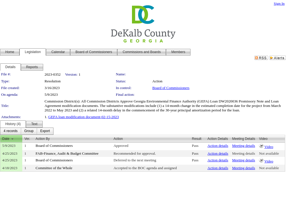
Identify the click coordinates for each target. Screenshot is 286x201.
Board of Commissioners (170, 88)
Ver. (27, 139)
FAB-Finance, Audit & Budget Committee (67, 153)
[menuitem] (10, 131)
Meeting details (243, 145)
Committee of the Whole (54, 168)
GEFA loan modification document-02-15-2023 (83, 117)
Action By (43, 139)
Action (118, 139)
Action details (217, 145)
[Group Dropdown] (29, 131)
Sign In (279, 3)
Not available (269, 153)
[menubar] (26, 131)
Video (268, 147)
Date (5, 139)
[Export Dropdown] (45, 131)
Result (196, 139)
